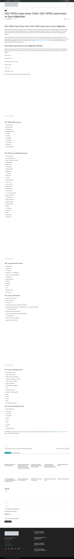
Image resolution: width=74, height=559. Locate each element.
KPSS (10, 8)
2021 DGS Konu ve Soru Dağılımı (62, 448)
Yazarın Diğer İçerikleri (16, 452)
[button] (67, 4)
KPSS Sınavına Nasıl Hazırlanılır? (63, 478)
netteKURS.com (9, 18)
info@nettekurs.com (9, 545)
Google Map (7, 541)
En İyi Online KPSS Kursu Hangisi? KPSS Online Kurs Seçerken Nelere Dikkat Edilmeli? (50, 465)
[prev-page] (5, 484)
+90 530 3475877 (8, 544)
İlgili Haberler (7, 452)
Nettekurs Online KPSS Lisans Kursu (42, 40)
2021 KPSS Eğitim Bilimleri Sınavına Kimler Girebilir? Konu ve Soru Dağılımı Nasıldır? (10, 480)
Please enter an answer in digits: (11, 511)
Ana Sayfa (6, 8)
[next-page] (7, 484)
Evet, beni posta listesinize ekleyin (11, 518)
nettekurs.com (10, 557)
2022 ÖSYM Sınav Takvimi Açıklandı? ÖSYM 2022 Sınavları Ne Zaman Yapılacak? (36, 465)
